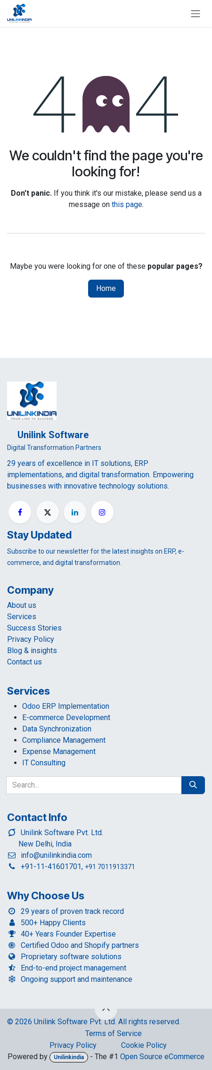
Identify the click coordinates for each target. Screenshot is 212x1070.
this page (127, 204)
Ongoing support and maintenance (76, 979)
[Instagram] (102, 512)
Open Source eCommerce (162, 1056)
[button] (106, 1008)
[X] (47, 512)
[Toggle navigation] (195, 13)
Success (34, 627)
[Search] (193, 785)
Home (106, 288)
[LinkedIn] (75, 512)
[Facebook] (19, 512)
